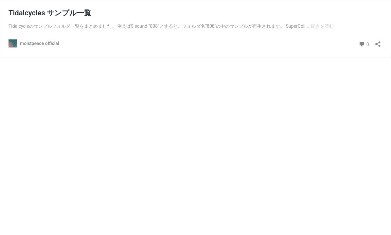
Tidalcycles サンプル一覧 (50, 13)
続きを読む (322, 26)
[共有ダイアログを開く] (377, 42)
